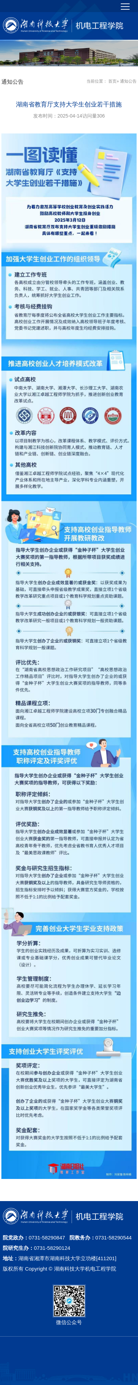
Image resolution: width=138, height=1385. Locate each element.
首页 (112, 81)
